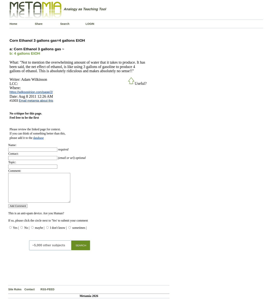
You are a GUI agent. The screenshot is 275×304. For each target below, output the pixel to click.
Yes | (16, 233)
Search (64, 23)
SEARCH (81, 251)
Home (13, 23)
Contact (29, 295)
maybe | (39, 233)
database (38, 137)
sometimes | (79, 233)
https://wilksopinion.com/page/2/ (31, 92)
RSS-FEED (47, 295)
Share (39, 23)
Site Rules (15, 295)
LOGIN (90, 23)
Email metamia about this (36, 100)
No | (26, 233)
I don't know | (58, 233)
